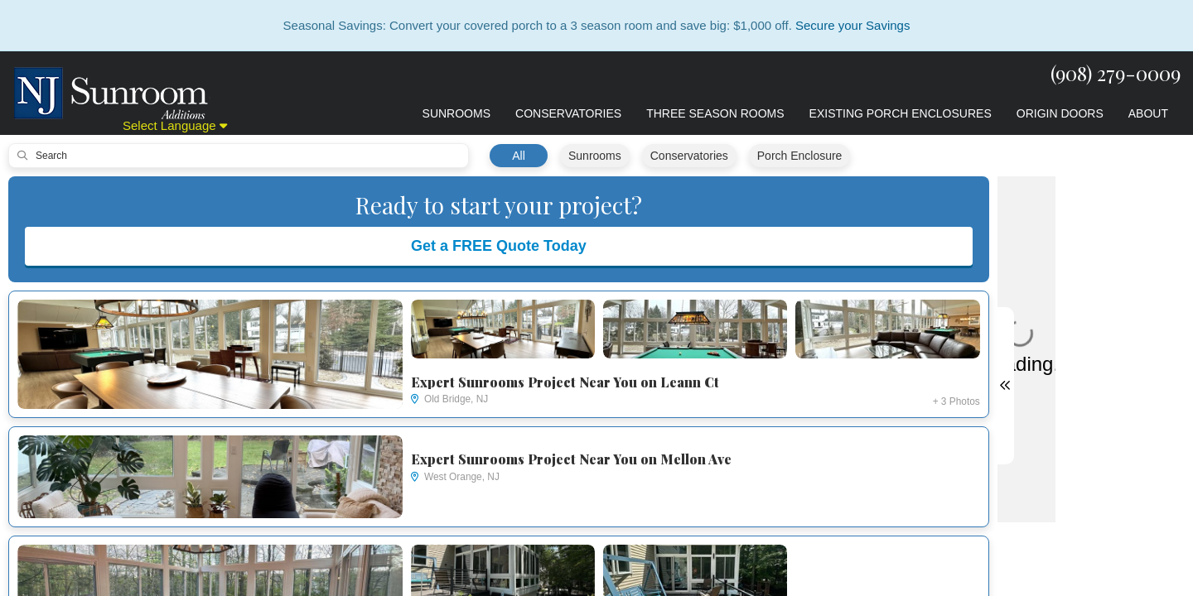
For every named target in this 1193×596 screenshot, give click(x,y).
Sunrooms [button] (456, 113)
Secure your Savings (852, 25)
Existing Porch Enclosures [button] (900, 113)
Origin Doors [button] (1060, 113)
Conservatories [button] (568, 113)
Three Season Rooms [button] (715, 113)
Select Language (175, 125)
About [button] (1148, 113)
